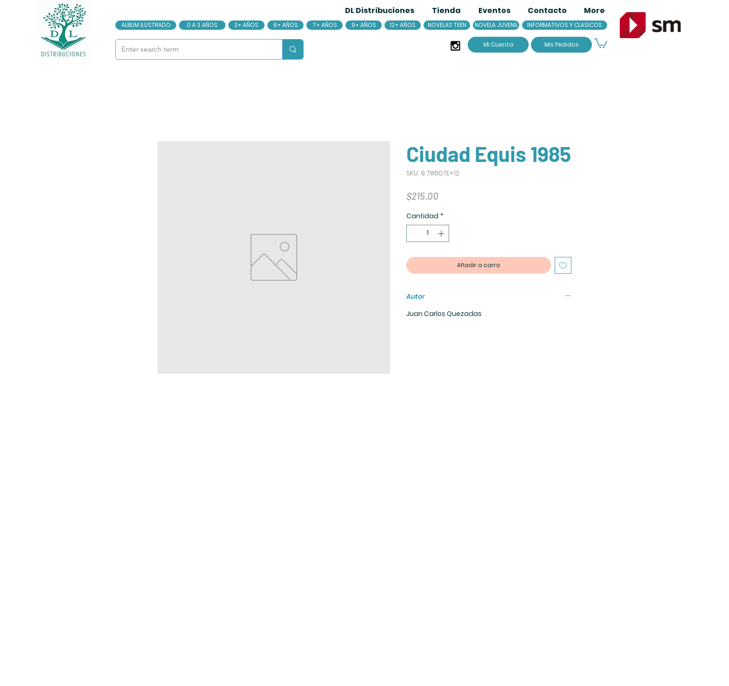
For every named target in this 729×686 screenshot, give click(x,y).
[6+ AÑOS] (285, 25)
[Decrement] (413, 233)
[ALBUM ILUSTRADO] (145, 25)
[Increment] (442, 233)
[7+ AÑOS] (324, 25)
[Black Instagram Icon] (455, 46)
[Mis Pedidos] (561, 45)
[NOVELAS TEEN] (447, 25)
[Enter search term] (192, 49)
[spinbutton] (427, 233)
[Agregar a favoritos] (563, 265)
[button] (600, 42)
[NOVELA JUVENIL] (496, 25)
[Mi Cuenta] (498, 45)
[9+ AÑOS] (363, 25)
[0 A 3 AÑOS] (202, 25)
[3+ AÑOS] (246, 25)
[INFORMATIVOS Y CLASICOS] (564, 25)
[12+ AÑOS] (402, 25)
